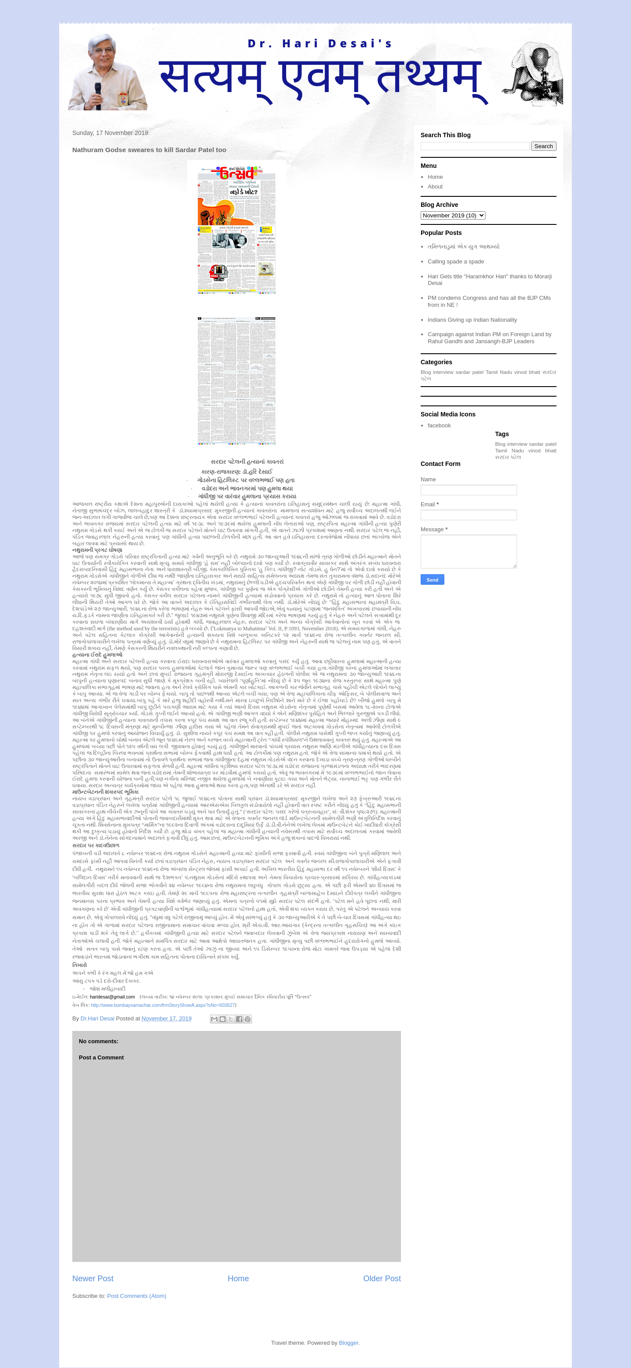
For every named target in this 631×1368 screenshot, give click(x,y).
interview (443, 372)
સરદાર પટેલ (508, 457)
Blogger (348, 1343)
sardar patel (470, 372)
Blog (426, 372)
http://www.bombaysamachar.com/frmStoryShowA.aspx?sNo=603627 (163, 1005)
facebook (439, 425)
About (435, 186)
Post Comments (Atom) (137, 1296)
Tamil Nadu (499, 372)
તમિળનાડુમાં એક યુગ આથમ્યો (464, 246)
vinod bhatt (527, 372)
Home (238, 1278)
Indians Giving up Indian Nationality (472, 319)
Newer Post (92, 1278)
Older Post (382, 1278)
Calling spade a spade (456, 261)
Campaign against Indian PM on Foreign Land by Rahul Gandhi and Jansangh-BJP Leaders (490, 338)
